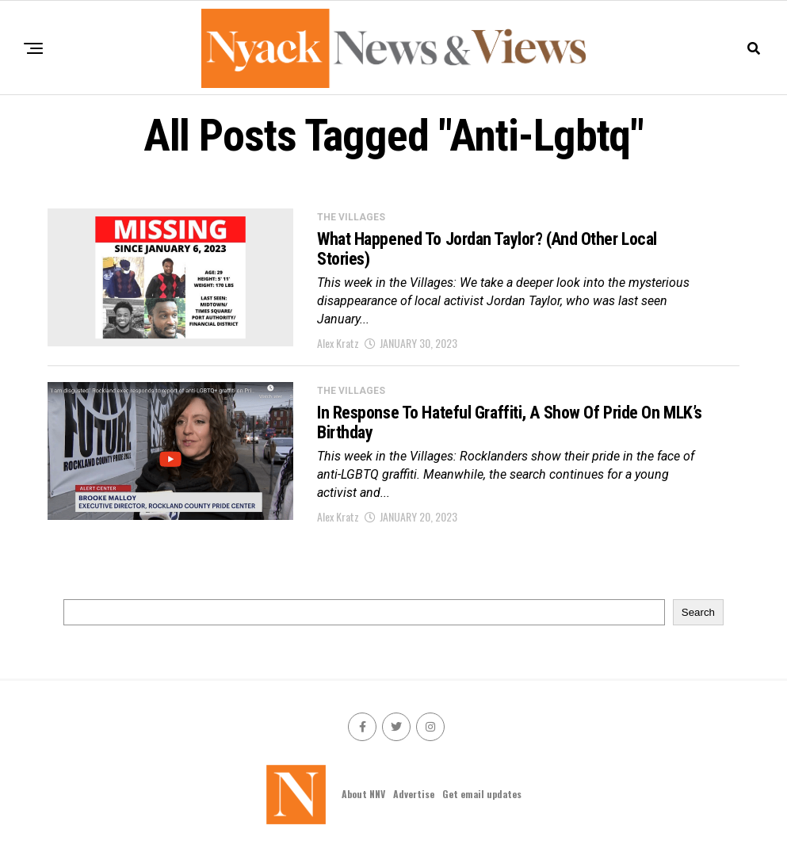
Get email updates (481, 794)
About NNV (363, 794)
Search (698, 612)
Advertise (413, 794)
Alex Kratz (338, 342)
